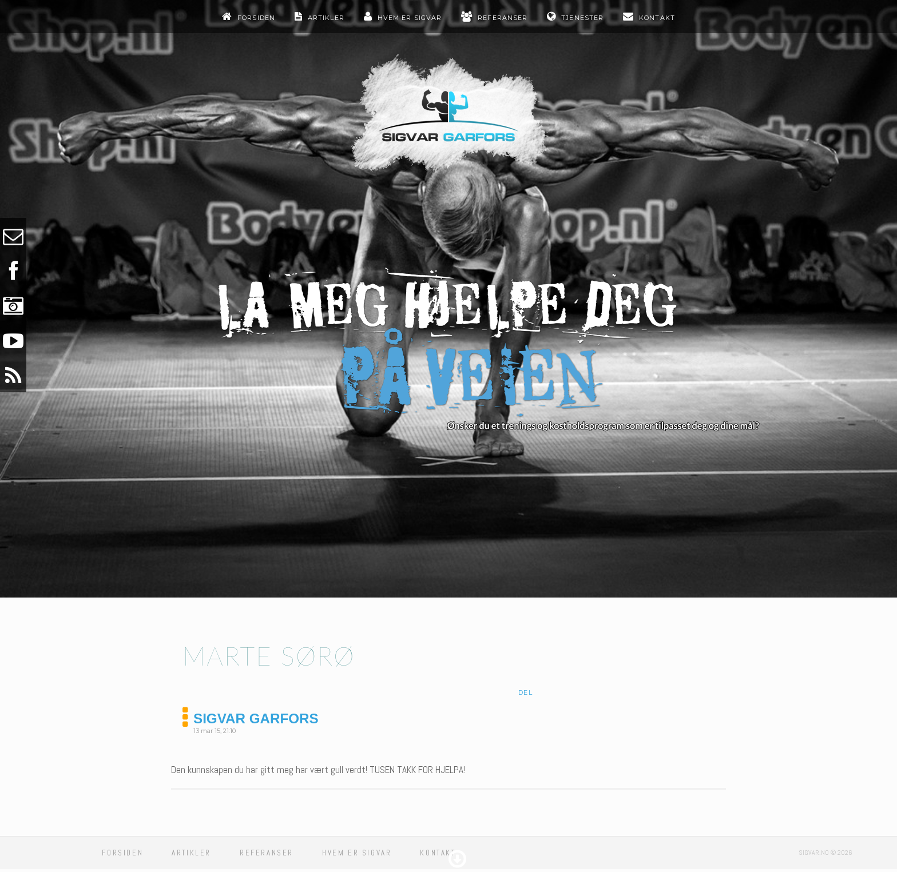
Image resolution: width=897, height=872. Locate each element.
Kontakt (657, 18)
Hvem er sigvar (410, 18)
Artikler (326, 18)
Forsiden (256, 18)
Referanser (502, 18)
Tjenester (582, 18)
